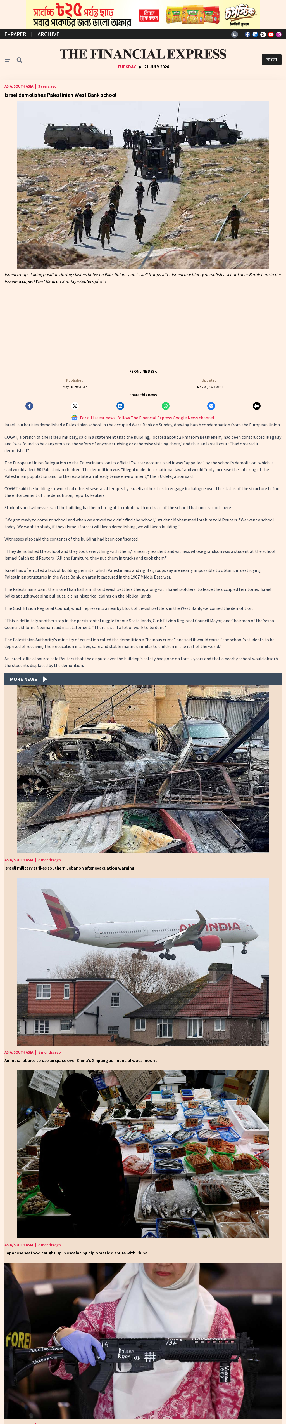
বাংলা (271, 59)
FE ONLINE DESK (143, 371)
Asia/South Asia (18, 86)
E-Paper (15, 34)
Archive (48, 34)
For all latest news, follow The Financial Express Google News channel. (143, 417)
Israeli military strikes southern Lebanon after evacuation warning (69, 868)
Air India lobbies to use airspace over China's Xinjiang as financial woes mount (80, 1060)
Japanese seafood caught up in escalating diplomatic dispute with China (75, 1253)
